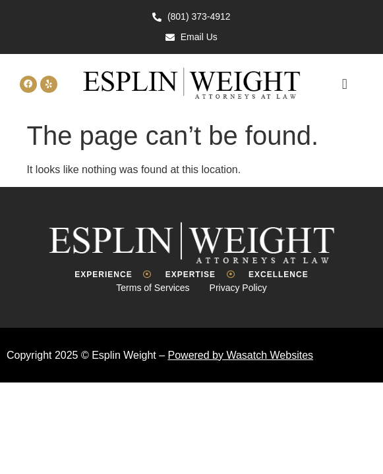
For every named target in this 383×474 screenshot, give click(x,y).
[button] (344, 84)
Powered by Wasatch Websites (241, 355)
